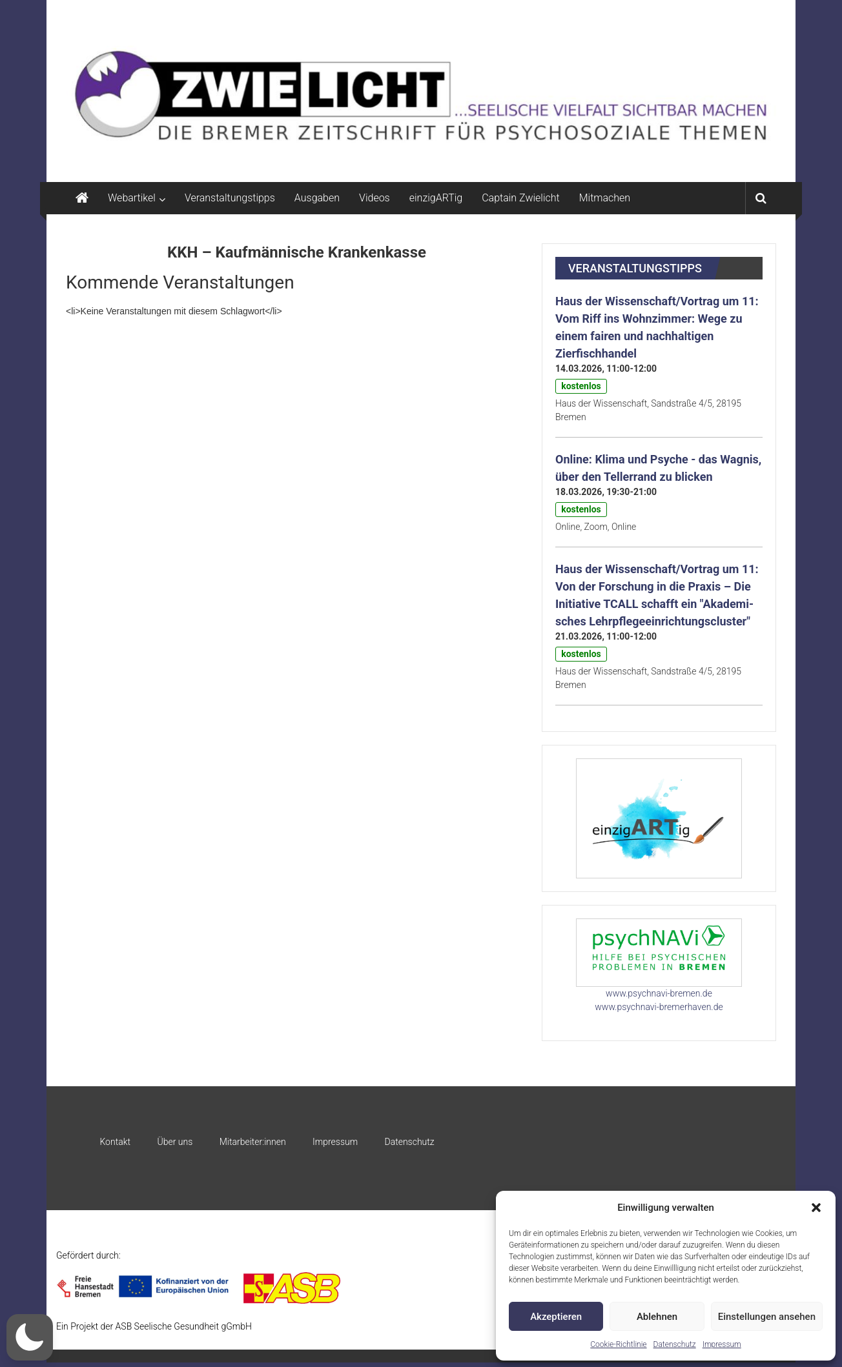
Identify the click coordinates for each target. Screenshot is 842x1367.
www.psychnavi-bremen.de (659, 993)
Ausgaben (317, 198)
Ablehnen (657, 1316)
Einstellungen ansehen (767, 1316)
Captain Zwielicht (521, 198)
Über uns (174, 1142)
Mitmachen (604, 198)
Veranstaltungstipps (230, 198)
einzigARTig (435, 198)
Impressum (722, 1344)
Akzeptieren (556, 1316)
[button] (816, 1207)
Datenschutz (674, 1344)
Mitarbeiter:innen (253, 1142)
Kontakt (114, 1142)
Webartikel (132, 198)
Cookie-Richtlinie (618, 1344)
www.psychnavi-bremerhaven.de (659, 1007)
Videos (374, 198)
